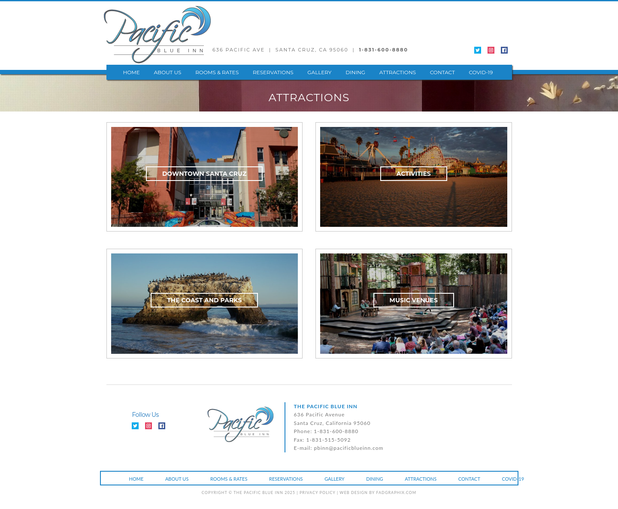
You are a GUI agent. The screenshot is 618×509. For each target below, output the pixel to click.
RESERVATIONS (273, 72)
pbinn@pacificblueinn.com (349, 448)
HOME (131, 72)
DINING (355, 72)
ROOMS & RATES (217, 72)
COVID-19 (481, 72)
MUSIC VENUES (414, 300)
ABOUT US (167, 72)
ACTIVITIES (414, 174)
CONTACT (442, 72)
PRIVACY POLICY (318, 492)
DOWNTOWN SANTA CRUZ (204, 174)
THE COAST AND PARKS (204, 300)
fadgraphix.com (396, 492)
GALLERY (319, 72)
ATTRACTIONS (397, 72)
